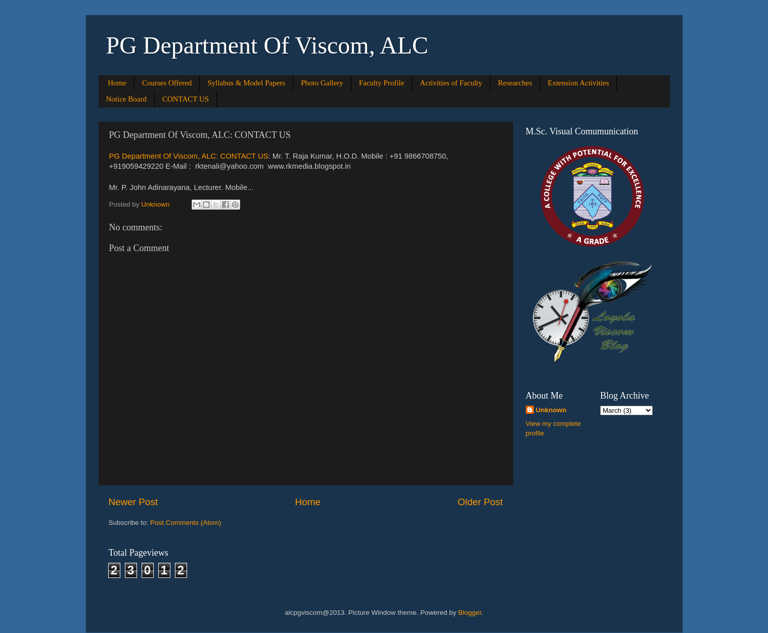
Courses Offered (167, 83)
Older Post (480, 502)
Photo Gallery (322, 83)
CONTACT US (185, 99)
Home (117, 83)
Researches (515, 83)
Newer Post (133, 502)
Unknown (551, 410)
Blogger (469, 612)
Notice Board (126, 99)
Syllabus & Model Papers (246, 83)
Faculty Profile (381, 83)
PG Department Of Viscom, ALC (267, 45)
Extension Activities (578, 83)
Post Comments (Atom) (185, 522)
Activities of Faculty (451, 83)
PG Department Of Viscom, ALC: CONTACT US (188, 156)
